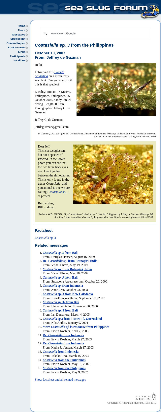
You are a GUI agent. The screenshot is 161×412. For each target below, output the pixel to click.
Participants (17, 56)
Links (21, 51)
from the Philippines (74, 45)
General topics (16, 43)
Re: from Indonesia (63, 335)
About (21, 30)
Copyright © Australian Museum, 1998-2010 (131, 402)
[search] (95, 33)
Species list (17, 38)
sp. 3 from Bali (60, 310)
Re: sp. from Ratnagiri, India (70, 261)
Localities (19, 60)
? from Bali (61, 302)
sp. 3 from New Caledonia (68, 294)
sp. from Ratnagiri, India (67, 269)
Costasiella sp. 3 (58, 192)
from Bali (60, 252)
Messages (18, 34)
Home (21, 25)
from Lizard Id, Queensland (72, 318)
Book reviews (16, 47)
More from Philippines (76, 327)
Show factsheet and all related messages (60, 379)
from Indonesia (63, 285)
